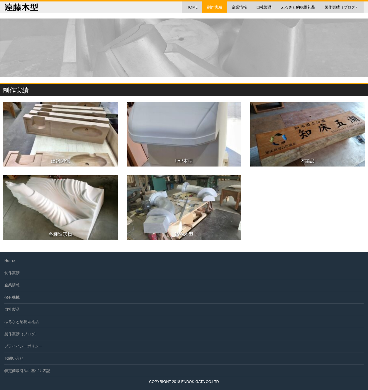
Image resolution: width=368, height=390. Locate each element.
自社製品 (264, 7)
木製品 (308, 161)
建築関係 (60, 161)
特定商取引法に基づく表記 (27, 370)
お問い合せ (13, 358)
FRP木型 (184, 161)
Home (192, 7)
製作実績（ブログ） (342, 7)
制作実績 (214, 7)
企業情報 (239, 7)
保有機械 (12, 297)
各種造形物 (60, 234)
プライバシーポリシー (23, 346)
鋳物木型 (183, 234)
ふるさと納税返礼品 (298, 7)
